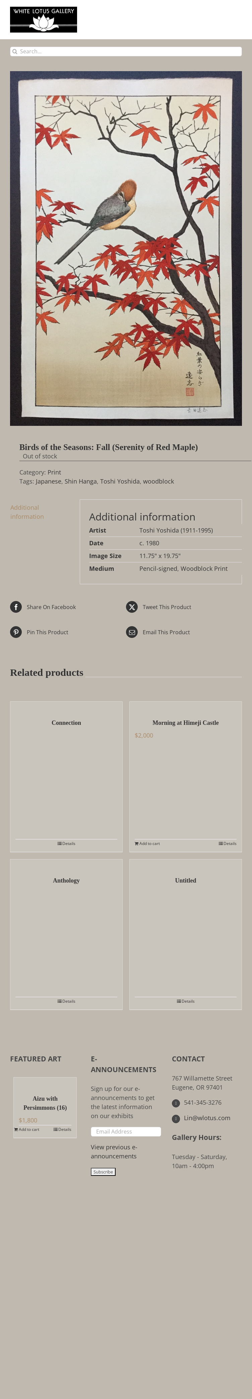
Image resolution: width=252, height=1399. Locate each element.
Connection (66, 722)
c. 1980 (149, 543)
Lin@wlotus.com (201, 1118)
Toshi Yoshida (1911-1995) (176, 530)
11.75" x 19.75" (160, 556)
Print (54, 472)
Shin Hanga (81, 481)
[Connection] (66, 707)
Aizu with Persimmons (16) (45, 1103)
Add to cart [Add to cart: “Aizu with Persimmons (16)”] (29, 1129)
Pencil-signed (158, 568)
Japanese (48, 481)
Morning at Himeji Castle (185, 722)
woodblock (158, 481)
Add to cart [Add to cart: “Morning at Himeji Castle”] (149, 843)
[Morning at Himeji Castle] (186, 707)
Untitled (185, 880)
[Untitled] (186, 864)
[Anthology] (66, 864)
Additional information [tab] (27, 511)
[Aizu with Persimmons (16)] (45, 1083)
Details (68, 843)
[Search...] (126, 51)
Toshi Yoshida (120, 481)
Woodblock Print (204, 568)
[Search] (15, 51)
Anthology (66, 880)
